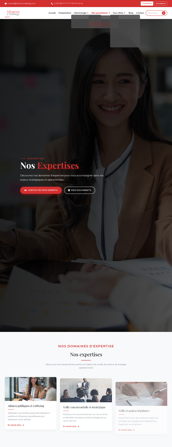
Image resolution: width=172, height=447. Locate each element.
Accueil (52, 13)
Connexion (147, 3)
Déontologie (81, 13)
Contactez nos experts (41, 190)
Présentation (65, 13)
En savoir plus (16, 432)
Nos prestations (101, 13)
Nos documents (79, 190)
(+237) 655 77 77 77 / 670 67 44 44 (68, 3)
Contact (140, 13)
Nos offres (119, 13)
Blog (131, 13)
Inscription (161, 3)
